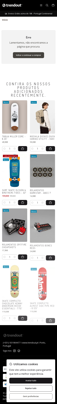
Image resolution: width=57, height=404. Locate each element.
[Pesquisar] (47, 5)
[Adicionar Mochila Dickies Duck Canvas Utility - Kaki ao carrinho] (50, 154)
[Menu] (41, 5)
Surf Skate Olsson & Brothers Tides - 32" (14, 200)
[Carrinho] (53, 5)
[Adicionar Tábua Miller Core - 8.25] (22, 151)
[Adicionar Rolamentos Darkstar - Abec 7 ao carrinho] (50, 215)
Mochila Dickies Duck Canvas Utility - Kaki (42, 143)
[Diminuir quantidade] (4, 151)
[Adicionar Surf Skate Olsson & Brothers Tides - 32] (22, 211)
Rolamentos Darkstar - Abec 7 (40, 204)
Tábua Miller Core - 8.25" (14, 140)
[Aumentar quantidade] (14, 151)
